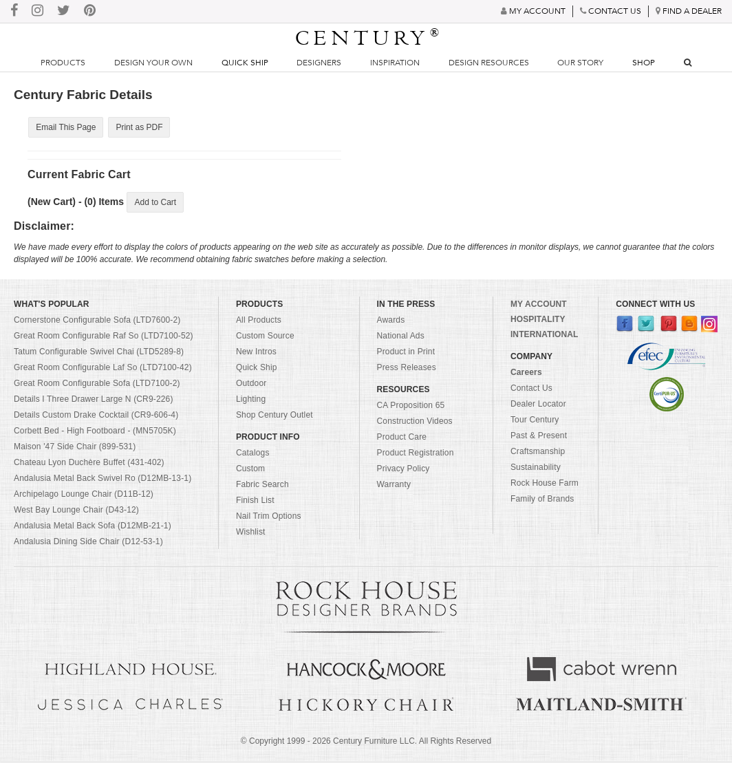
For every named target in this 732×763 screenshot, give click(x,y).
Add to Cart (155, 203)
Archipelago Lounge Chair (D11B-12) (83, 496)
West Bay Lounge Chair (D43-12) (76, 512)
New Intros (256, 353)
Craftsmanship (537, 453)
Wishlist (251, 534)
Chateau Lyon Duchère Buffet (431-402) (89, 464)
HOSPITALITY (538, 321)
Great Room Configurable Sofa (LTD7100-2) (97, 385)
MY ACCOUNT (538, 306)
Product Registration (415, 455)
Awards (391, 322)
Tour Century (534, 422)
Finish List (255, 502)
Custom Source (265, 338)
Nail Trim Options (268, 518)
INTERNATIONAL (544, 336)
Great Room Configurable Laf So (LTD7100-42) (103, 369)
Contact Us (531, 390)
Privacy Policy (403, 470)
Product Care (402, 439)
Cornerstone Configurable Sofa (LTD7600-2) (97, 322)
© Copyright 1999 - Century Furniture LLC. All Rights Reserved (366, 743)
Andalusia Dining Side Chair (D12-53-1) (88, 543)
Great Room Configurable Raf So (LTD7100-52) (103, 338)
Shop (643, 62)
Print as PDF (137, 127)
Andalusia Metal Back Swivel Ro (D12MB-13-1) (102, 480)
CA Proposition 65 (411, 407)
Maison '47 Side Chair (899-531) (75, 448)
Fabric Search (262, 486)
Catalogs (253, 455)
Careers (526, 374)
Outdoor (251, 385)
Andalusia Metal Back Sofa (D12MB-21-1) (92, 528)
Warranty (394, 486)
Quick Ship (245, 62)
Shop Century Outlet (274, 417)
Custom (250, 470)
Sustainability (535, 469)
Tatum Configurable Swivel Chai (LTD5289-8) (99, 353)
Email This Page (65, 127)
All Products (258, 322)
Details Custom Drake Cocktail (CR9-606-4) (96, 417)
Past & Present (538, 437)
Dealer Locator (538, 406)
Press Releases (406, 369)
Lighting (251, 401)
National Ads (400, 338)
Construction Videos (415, 423)
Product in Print (406, 353)
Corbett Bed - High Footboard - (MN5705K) (95, 433)
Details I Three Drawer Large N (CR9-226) (93, 401)
